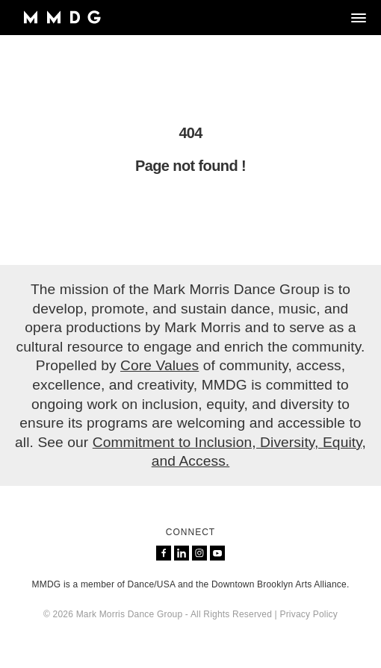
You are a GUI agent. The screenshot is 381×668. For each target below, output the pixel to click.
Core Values (159, 365)
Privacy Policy (308, 614)
